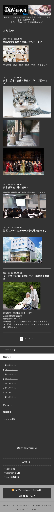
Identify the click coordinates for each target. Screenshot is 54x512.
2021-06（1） (11, 374)
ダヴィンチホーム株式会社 (20, 505)
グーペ (29, 509)
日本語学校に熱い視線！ (16, 187)
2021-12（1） (11, 370)
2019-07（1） (11, 392)
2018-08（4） (11, 397)
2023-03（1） (11, 365)
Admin (36, 509)
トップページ (9, 350)
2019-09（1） (11, 388)
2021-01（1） (11, 379)
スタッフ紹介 (9, 419)
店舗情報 (7, 412)
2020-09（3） (11, 383)
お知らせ (7, 357)
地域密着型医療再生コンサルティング (22, 42)
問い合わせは (9, 405)
